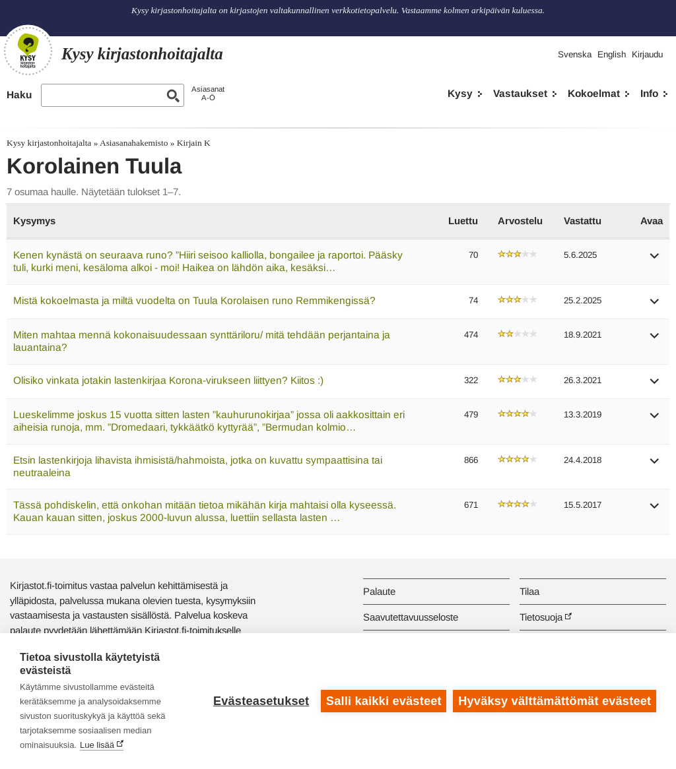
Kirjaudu (647, 54)
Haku (19, 94)
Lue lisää (97, 745)
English (611, 54)
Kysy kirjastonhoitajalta (49, 143)
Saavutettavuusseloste (410, 617)
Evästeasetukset (261, 701)
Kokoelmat (594, 93)
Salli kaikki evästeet (384, 701)
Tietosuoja (541, 617)
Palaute (379, 591)
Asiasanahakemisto (134, 143)
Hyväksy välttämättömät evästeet (554, 701)
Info (649, 93)
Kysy (460, 93)
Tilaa (529, 591)
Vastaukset (520, 93)
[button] (655, 260)
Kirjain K (194, 143)
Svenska (575, 54)
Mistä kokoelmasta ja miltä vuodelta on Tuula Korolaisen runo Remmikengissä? (194, 300)
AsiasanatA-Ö (207, 93)
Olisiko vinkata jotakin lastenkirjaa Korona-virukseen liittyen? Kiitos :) (168, 380)
